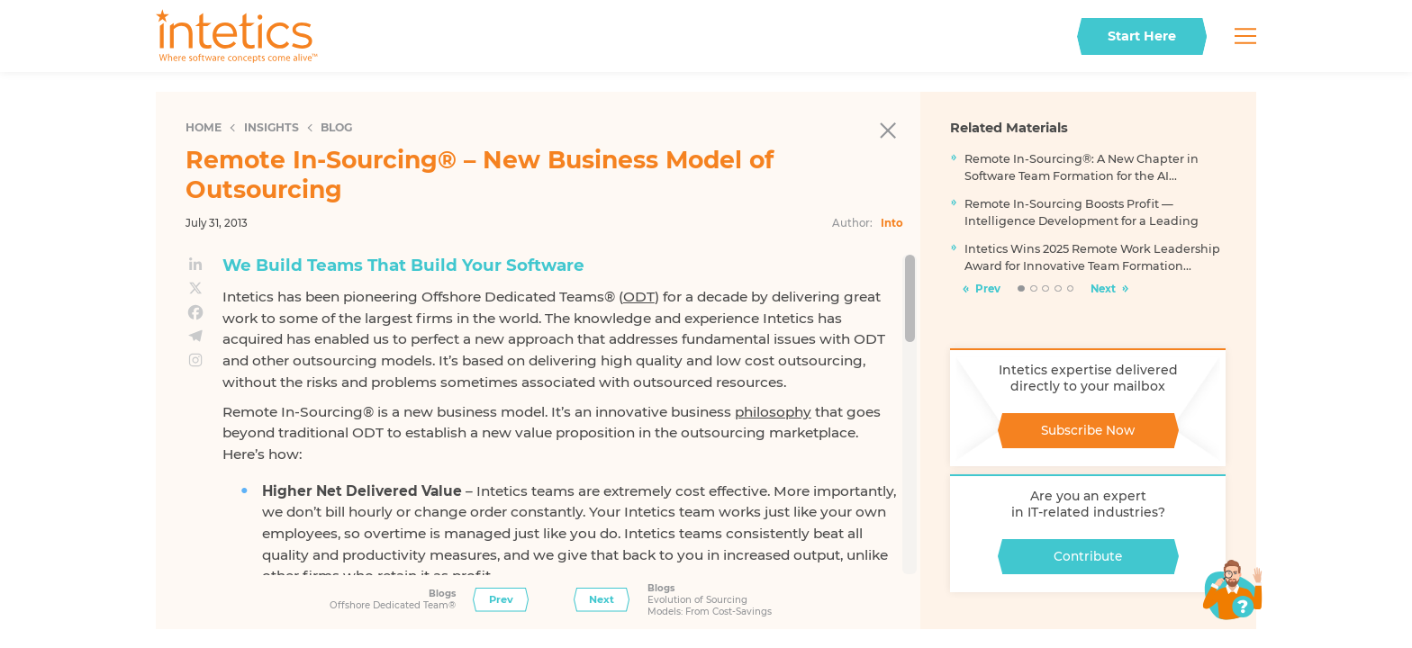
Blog (336, 127)
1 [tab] (1021, 289)
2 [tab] (1034, 289)
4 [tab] (1058, 289)
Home (204, 127)
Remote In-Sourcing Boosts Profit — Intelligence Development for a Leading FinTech (1081, 213)
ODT (639, 296)
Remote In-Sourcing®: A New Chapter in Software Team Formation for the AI (1081, 167)
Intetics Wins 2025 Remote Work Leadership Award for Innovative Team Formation (1092, 257)
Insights (271, 127)
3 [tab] (1046, 289)
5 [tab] (1071, 289)
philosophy (773, 411)
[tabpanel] (1088, 217)
